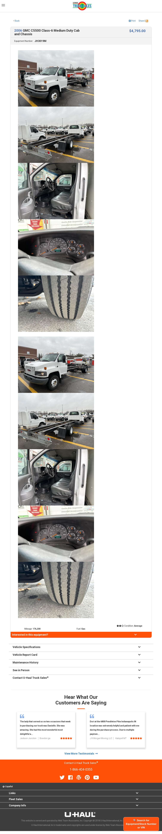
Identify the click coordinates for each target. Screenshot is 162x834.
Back (16, 21)
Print (132, 21)
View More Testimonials (81, 753)
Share (141, 21)
